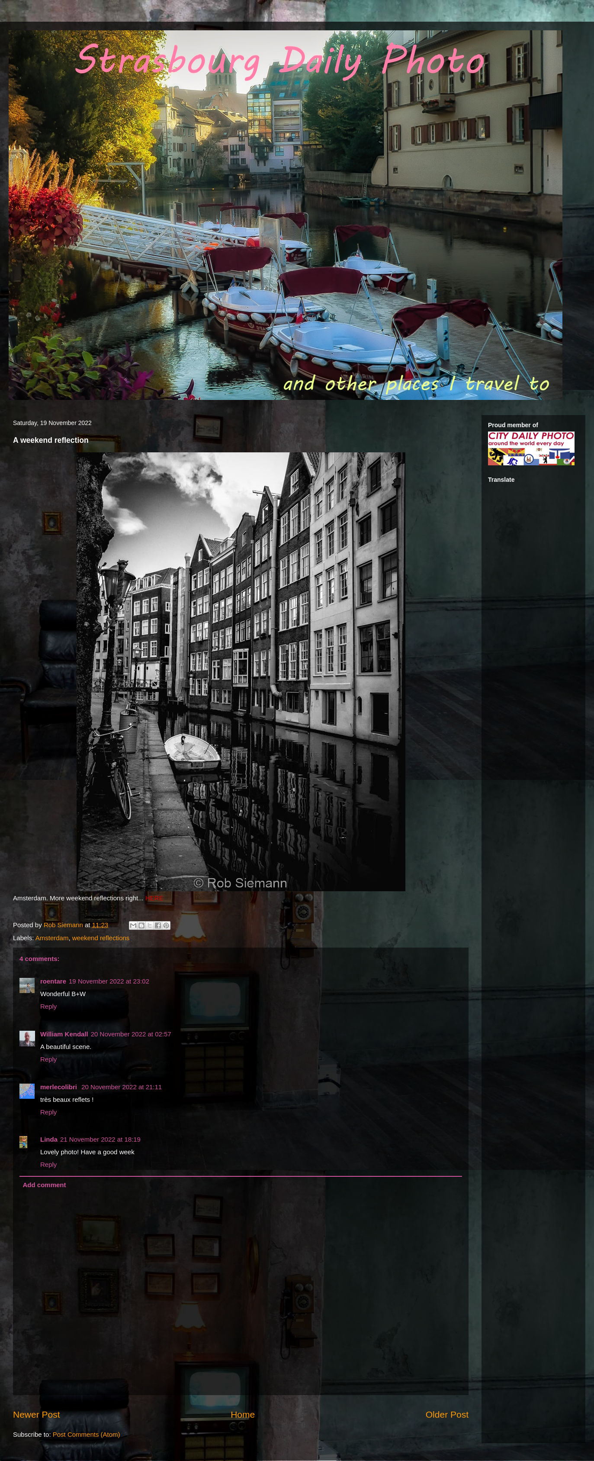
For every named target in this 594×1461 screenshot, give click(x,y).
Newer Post (36, 1414)
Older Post (447, 1414)
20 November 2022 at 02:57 (131, 1034)
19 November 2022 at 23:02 (109, 981)
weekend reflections (101, 938)
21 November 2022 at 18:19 (100, 1139)
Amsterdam (52, 938)
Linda (49, 1139)
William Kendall (64, 1034)
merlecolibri (59, 1087)
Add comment (44, 1184)
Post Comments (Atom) (86, 1434)
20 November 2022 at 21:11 (121, 1087)
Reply (48, 1006)
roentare (53, 981)
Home (243, 1414)
